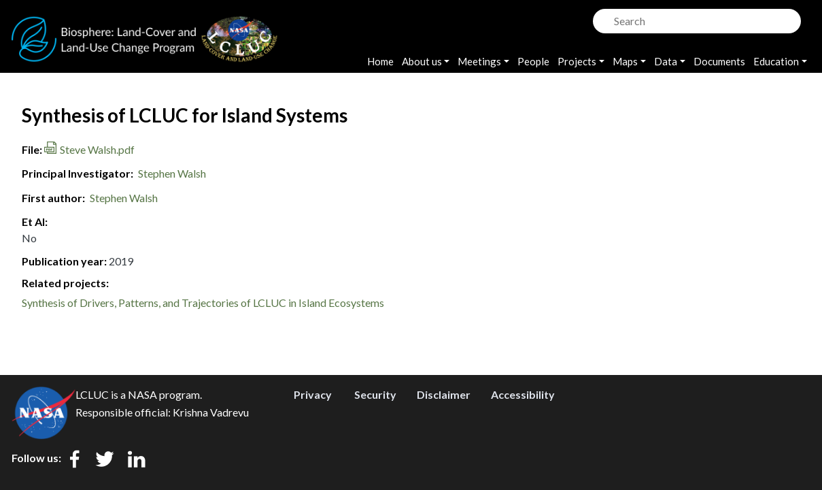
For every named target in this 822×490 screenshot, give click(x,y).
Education (776, 61)
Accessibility (523, 394)
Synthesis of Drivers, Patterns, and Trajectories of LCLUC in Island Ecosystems (203, 302)
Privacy (313, 394)
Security (375, 394)
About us (422, 61)
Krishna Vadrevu (211, 412)
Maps (625, 61)
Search (602, 17)
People (533, 61)
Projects (577, 61)
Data (665, 61)
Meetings (479, 61)
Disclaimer (443, 394)
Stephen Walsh (172, 173)
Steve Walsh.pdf (97, 149)
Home (380, 61)
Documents (719, 61)
